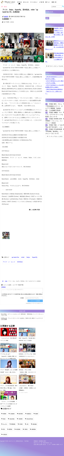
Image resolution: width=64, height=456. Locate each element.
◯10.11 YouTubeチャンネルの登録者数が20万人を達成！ (54, 86)
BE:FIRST (20, 413)
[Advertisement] (27, 28)
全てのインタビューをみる (54, 66)
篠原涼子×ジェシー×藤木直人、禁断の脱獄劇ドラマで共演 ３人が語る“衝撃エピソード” (54, 45)
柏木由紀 (34, 424)
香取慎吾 (12, 424)
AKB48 (4, 413)
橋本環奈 (33, 429)
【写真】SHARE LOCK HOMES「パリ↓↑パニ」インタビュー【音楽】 (53, 121)
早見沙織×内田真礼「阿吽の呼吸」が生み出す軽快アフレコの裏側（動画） (54, 57)
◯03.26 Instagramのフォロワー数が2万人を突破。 (54, 77)
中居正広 (4, 434)
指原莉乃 (28, 413)
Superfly (34, 257)
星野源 (10, 429)
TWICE (25, 429)
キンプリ (4, 424)
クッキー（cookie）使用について (55, 444)
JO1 (26, 424)
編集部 (6, 16)
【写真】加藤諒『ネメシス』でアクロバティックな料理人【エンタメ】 (54, 114)
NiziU (3, 418)
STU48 (20, 424)
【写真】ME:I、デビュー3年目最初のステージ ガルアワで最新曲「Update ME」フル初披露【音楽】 (53, 107)
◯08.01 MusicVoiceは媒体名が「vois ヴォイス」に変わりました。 (54, 91)
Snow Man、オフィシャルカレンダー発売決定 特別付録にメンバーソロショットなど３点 (22, 314)
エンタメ (26, 2)
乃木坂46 (11, 413)
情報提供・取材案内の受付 (40, 441)
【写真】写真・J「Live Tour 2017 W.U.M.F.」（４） (54, 126)
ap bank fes (15, 257)
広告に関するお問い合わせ (40, 444)
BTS (3, 429)
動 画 (54, 2)
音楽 (6, 281)
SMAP (36, 413)
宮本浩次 (20, 262)
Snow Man (11, 418)
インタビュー (34, 2)
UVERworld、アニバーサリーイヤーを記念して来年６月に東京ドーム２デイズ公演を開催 (22, 319)
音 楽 (19, 2)
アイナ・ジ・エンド (9, 262)
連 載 (42, 2)
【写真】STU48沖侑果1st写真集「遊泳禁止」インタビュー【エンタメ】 (53, 131)
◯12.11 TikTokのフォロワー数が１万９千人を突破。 (54, 82)
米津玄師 (17, 429)
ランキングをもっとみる (54, 136)
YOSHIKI (19, 418)
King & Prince (29, 418)
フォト (48, 2)
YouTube (26, 441)
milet (22, 257)
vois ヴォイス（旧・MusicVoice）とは (43, 442)
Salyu (28, 257)
